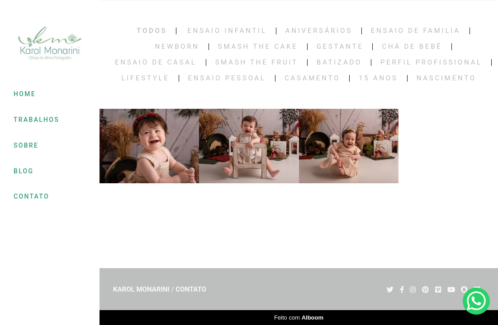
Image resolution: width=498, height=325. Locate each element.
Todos (152, 31)
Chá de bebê (412, 46)
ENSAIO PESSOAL (227, 78)
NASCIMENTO (446, 78)
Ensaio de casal (156, 62)
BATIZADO (339, 62)
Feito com (298, 317)
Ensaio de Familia (415, 31)
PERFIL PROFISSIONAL (431, 62)
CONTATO (31, 196)
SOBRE (26, 145)
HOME (25, 94)
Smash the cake (258, 46)
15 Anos (378, 78)
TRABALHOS (36, 119)
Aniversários (318, 31)
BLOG (23, 171)
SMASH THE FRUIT (256, 62)
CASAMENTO (312, 78)
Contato (190, 289)
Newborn (177, 46)
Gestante (340, 46)
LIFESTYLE (145, 78)
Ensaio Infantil (227, 31)
